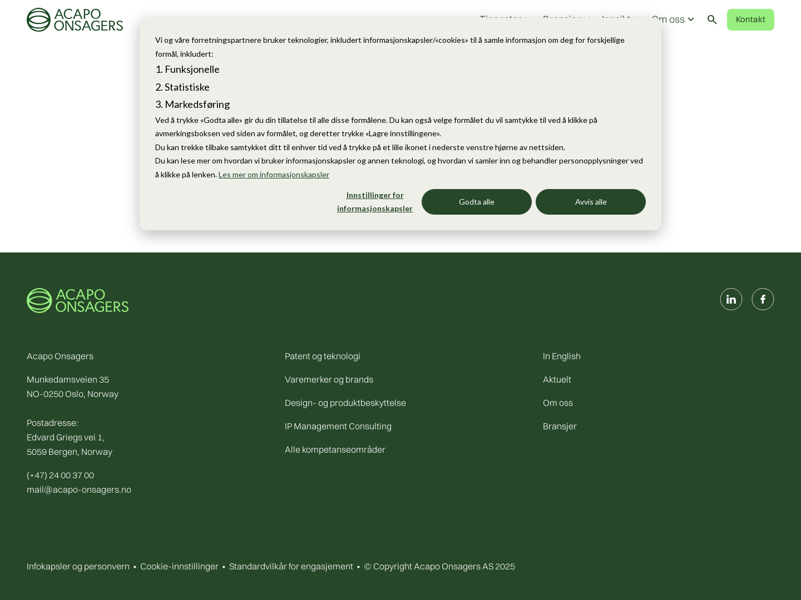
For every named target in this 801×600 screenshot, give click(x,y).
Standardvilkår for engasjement (291, 566)
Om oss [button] (674, 19)
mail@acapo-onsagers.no (79, 489)
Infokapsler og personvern (78, 566)
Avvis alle (591, 201)
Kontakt (750, 19)
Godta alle (477, 201)
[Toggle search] (712, 19)
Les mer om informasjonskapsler (274, 174)
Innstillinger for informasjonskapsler (375, 202)
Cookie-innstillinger (179, 566)
